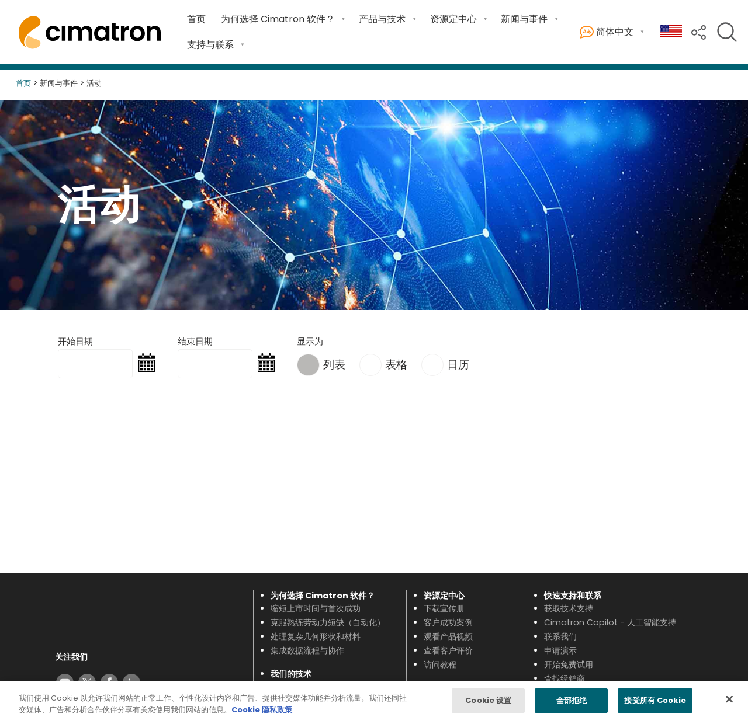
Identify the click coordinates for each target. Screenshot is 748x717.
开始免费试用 (568, 664)
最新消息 (440, 700)
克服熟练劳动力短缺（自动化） (328, 622)
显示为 (310, 341)
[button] (698, 31)
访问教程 (440, 664)
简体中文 (606, 32)
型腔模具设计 (295, 700)
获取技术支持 (568, 608)
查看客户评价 (448, 650)
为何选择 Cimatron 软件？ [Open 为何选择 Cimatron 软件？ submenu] (278, 19)
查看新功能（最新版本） (316, 686)
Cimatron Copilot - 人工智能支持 (610, 622)
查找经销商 (564, 678)
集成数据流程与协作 (307, 650)
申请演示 (560, 650)
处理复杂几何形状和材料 (316, 636)
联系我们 (560, 636)
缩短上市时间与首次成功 (316, 608)
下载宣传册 (444, 608)
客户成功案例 (448, 622)
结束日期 (195, 341)
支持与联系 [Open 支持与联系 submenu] (210, 44)
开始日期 (75, 341)
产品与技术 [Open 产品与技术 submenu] (382, 19)
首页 (196, 19)
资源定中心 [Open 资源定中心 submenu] (453, 19)
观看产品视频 (448, 636)
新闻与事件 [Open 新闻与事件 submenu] (524, 19)
